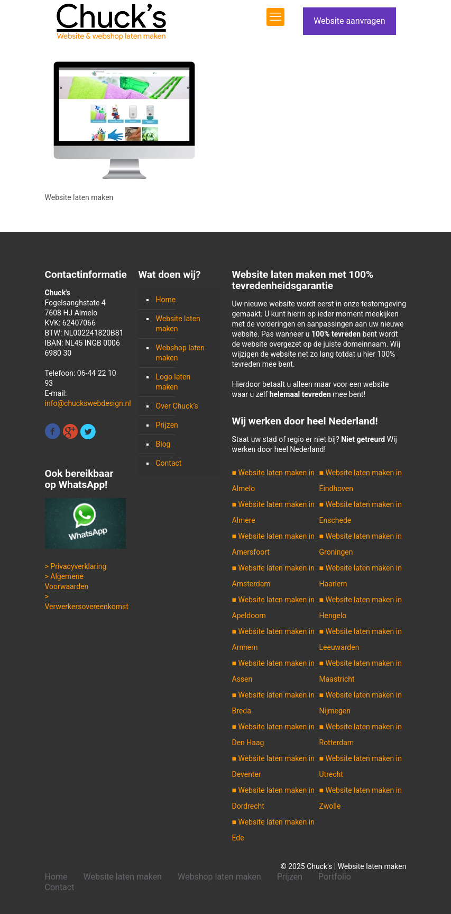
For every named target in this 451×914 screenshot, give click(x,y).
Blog (163, 444)
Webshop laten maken (180, 352)
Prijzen (167, 425)
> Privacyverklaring (76, 566)
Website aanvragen (349, 21)
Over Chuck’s (177, 406)
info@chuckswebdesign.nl (88, 403)
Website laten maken (178, 323)
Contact (169, 463)
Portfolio (334, 877)
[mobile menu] (275, 17)
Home (166, 299)
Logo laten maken (173, 382)
